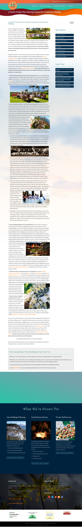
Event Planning (60, 38)
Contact (70, 6)
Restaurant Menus (46, 6)
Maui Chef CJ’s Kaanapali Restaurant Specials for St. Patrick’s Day (63, 74)
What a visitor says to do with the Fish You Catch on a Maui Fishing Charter (63, 79)
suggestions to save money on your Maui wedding (24, 314)
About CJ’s (35, 6)
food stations (38, 273)
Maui (57, 44)
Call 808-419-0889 (16, 499)
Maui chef (58, 47)
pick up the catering (40, 326)
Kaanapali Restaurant (61, 41)
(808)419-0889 (56, 1)
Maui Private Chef (60, 50)
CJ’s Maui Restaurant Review (63, 86)
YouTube (11, 81)
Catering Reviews (60, 34)
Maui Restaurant (60, 53)
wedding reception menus (28, 68)
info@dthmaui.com (65, 1)
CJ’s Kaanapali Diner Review (63, 83)
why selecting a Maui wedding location (19, 267)
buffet (28, 273)
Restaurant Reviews (61, 56)
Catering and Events (60, 6)
